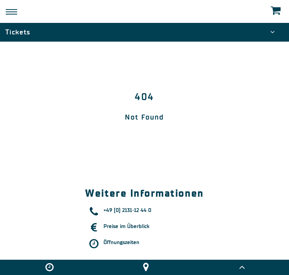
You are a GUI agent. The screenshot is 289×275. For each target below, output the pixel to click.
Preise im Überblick (126, 226)
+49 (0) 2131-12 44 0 (127, 210)
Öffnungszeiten (121, 242)
